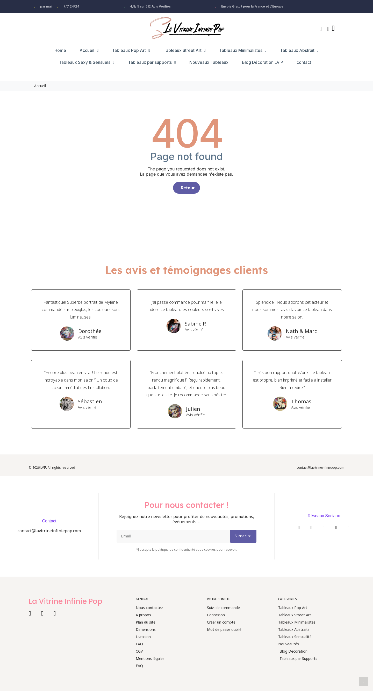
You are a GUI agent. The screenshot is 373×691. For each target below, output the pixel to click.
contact (304, 62)
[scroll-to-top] (363, 681)
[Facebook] (299, 527)
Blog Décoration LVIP (262, 62)
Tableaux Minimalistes (243, 50)
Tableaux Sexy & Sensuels (86, 62)
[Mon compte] (328, 28)
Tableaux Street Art (184, 50)
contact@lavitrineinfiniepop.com (320, 468)
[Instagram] (311, 527)
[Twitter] (323, 527)
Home (60, 50)
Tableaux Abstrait (299, 50)
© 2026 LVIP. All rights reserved (52, 468)
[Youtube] (336, 527)
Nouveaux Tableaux (208, 62)
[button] (321, 29)
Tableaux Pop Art (131, 50)
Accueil (89, 50)
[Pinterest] (348, 527)
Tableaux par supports (152, 62)
